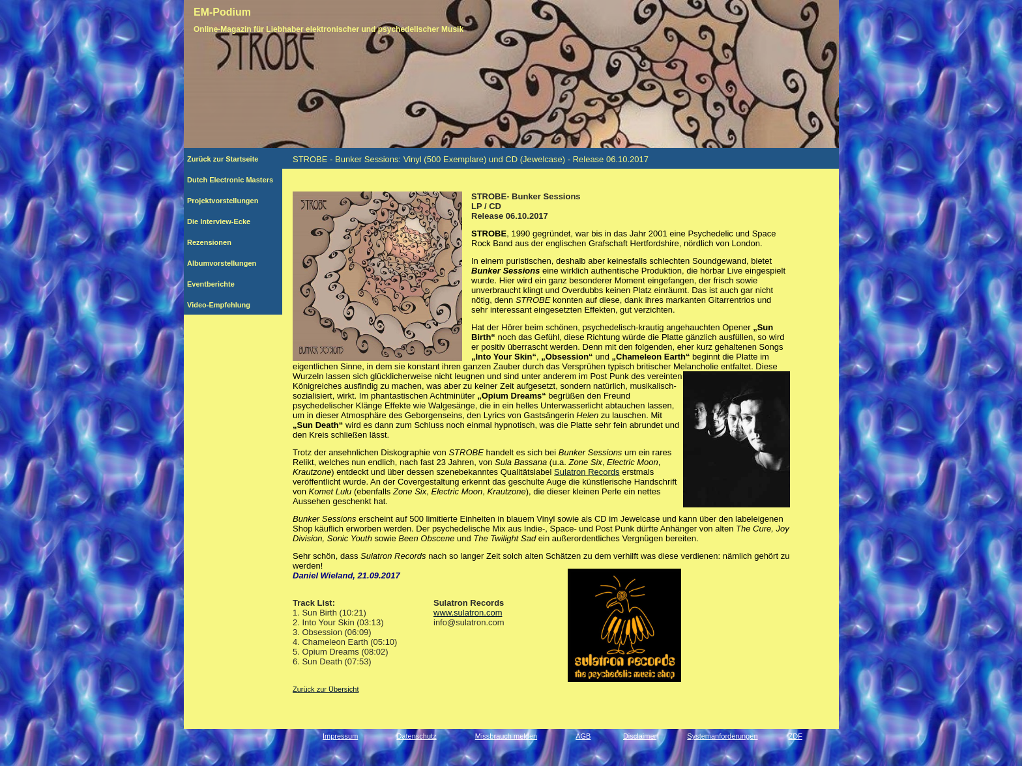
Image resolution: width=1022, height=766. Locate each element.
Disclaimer (639, 736)
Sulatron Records (586, 472)
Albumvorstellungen (230, 263)
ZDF (795, 736)
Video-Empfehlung (225, 305)
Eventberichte (228, 284)
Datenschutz (417, 736)
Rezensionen (230, 242)
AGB (583, 736)
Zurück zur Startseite (228, 159)
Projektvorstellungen (229, 201)
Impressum (340, 736)
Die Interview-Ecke (225, 221)
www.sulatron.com (467, 612)
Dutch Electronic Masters (230, 180)
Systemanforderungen (722, 736)
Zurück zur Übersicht (325, 689)
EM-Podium (222, 12)
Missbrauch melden (506, 736)
